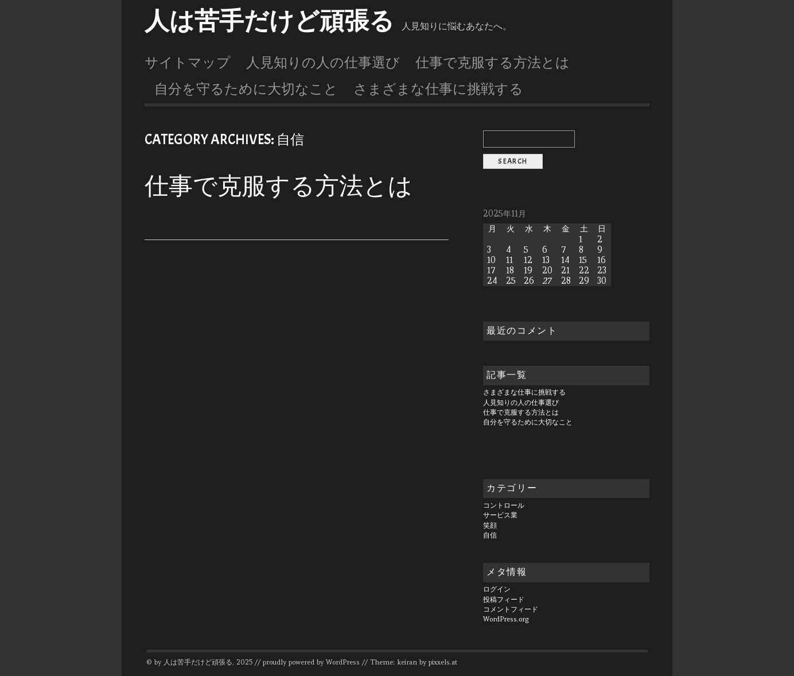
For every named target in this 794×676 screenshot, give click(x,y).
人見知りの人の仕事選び (323, 62)
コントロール (503, 505)
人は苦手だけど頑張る (269, 21)
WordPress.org (506, 619)
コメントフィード (510, 609)
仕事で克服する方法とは (492, 62)
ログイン (497, 589)
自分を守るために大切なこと (246, 89)
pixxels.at (443, 662)
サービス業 (500, 515)
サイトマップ (188, 62)
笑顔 (490, 526)
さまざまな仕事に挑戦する (438, 89)
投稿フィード (503, 600)
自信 (490, 535)
